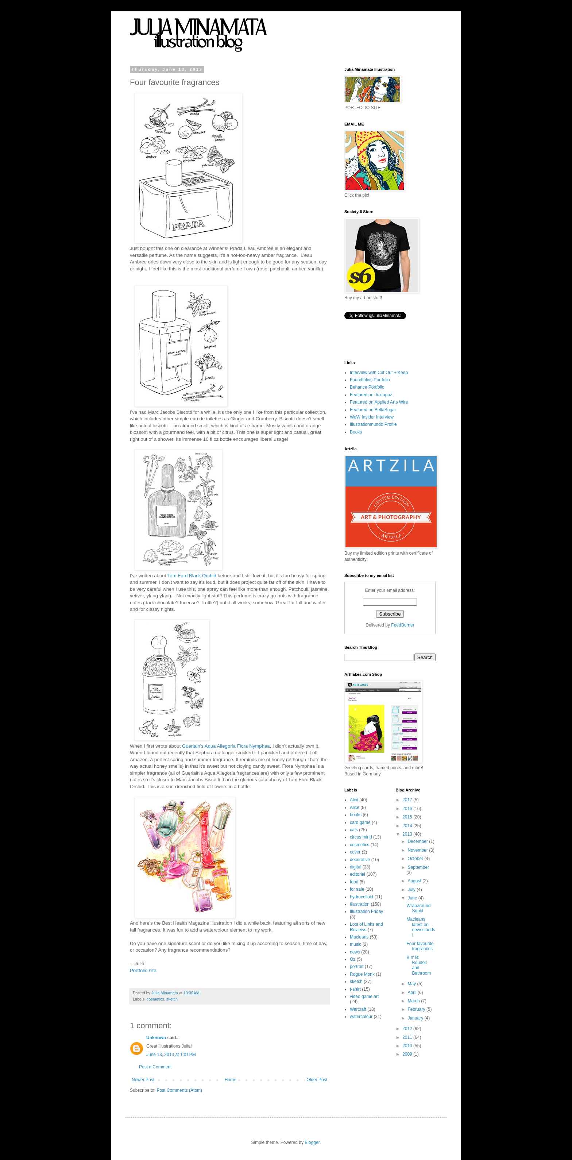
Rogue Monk (362, 974)
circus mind (361, 837)
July (412, 889)
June (412, 898)
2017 (407, 799)
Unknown (156, 1037)
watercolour (361, 1016)
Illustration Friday (366, 911)
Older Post (316, 1079)
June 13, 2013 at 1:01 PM (171, 1054)
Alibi (354, 799)
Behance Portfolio (367, 387)
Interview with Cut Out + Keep (379, 372)
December (418, 841)
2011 (407, 1037)
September (418, 867)
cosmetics (155, 999)
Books (356, 432)
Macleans (359, 937)
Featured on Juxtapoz (371, 394)
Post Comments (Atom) (179, 1090)
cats (354, 829)
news (355, 952)
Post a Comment (155, 1067)
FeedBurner (402, 625)
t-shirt (355, 989)
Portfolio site (143, 970)
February (416, 1009)
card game (360, 822)
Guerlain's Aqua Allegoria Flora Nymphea (226, 746)
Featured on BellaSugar (373, 409)
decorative (360, 859)
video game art (364, 996)
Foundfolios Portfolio (370, 379)
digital (355, 867)
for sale (357, 889)
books (356, 814)
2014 (407, 825)
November (418, 850)
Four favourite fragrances (419, 946)
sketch (172, 999)
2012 (407, 1028)
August (414, 880)
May (412, 983)
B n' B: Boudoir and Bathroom (418, 965)
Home (230, 1079)
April (412, 992)
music (355, 944)
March (414, 1000)
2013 (407, 834)
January (415, 1018)
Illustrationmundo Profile (373, 424)
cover (355, 852)
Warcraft (358, 1009)
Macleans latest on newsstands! (420, 927)
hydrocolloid (361, 896)
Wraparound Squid (418, 908)
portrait (356, 966)
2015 (407, 817)
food (354, 882)
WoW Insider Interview (372, 417)
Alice (354, 807)
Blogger (312, 1142)
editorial (357, 874)
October (415, 858)
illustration (360, 904)
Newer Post (143, 1079)
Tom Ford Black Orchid (192, 575)
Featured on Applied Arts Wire (379, 402)
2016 (407, 808)
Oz (352, 959)
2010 (407, 1045)
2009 (407, 1054)
